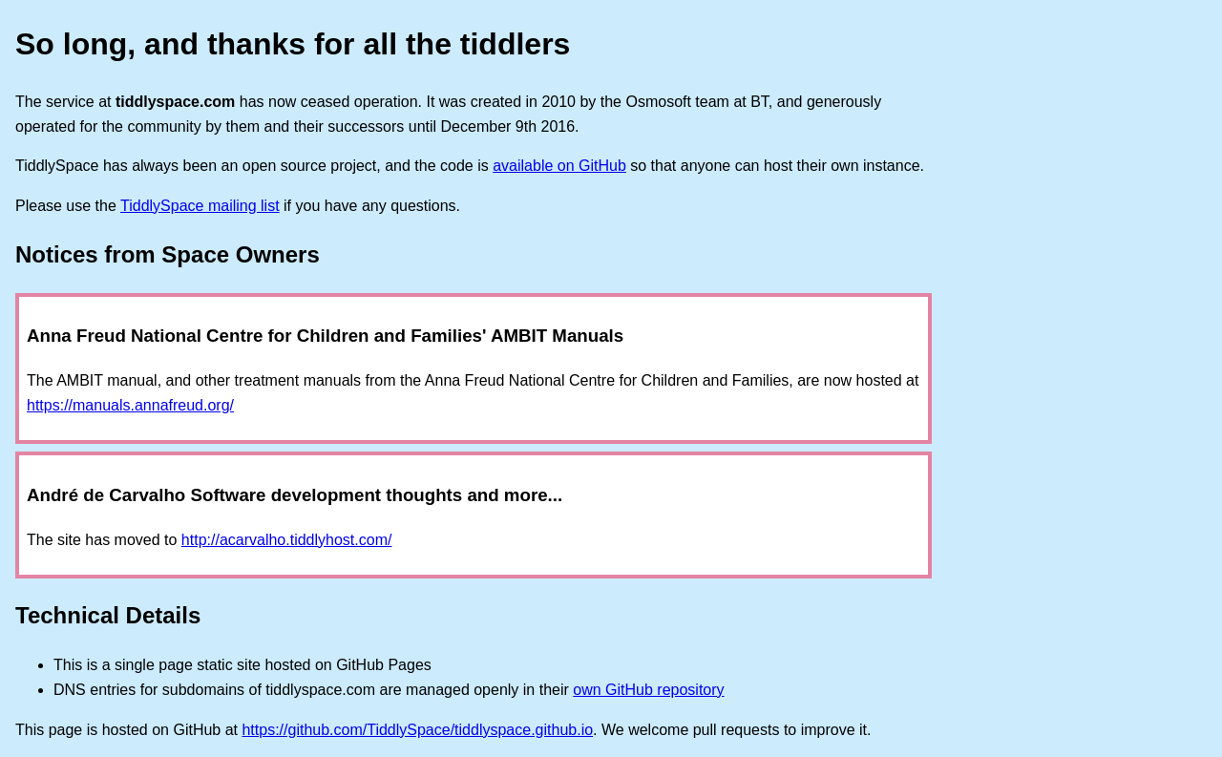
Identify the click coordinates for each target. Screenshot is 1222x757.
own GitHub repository (648, 690)
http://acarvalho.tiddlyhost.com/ (286, 540)
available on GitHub (559, 166)
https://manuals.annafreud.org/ (130, 405)
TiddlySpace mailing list (200, 206)
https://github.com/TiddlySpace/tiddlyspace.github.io (417, 730)
